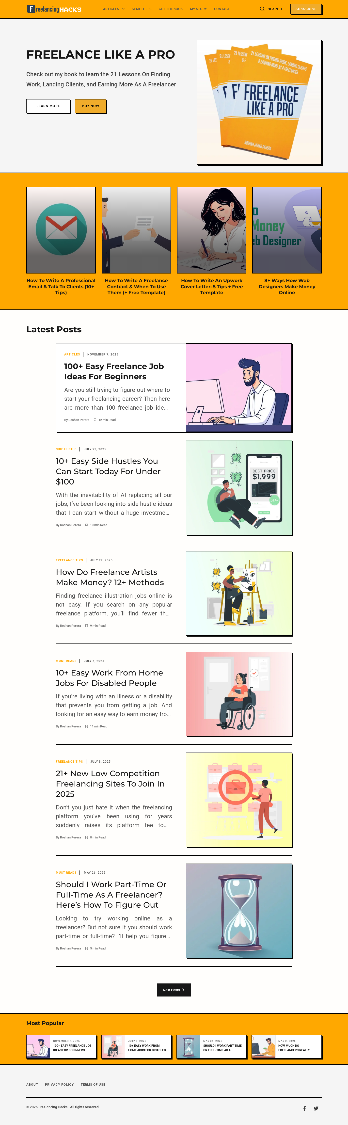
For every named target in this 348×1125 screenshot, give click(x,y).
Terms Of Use (93, 1084)
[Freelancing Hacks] (54, 8)
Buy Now (90, 105)
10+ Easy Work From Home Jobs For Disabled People (147, 1048)
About (32, 1084)
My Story (198, 8)
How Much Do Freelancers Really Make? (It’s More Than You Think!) (295, 1048)
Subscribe (306, 8)
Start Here (143, 8)
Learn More (48, 105)
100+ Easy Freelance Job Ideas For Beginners (72, 1047)
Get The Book (171, 8)
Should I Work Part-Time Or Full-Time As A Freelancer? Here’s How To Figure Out (222, 1048)
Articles (112, 8)
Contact (221, 8)
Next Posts (174, 989)
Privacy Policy (59, 1084)
